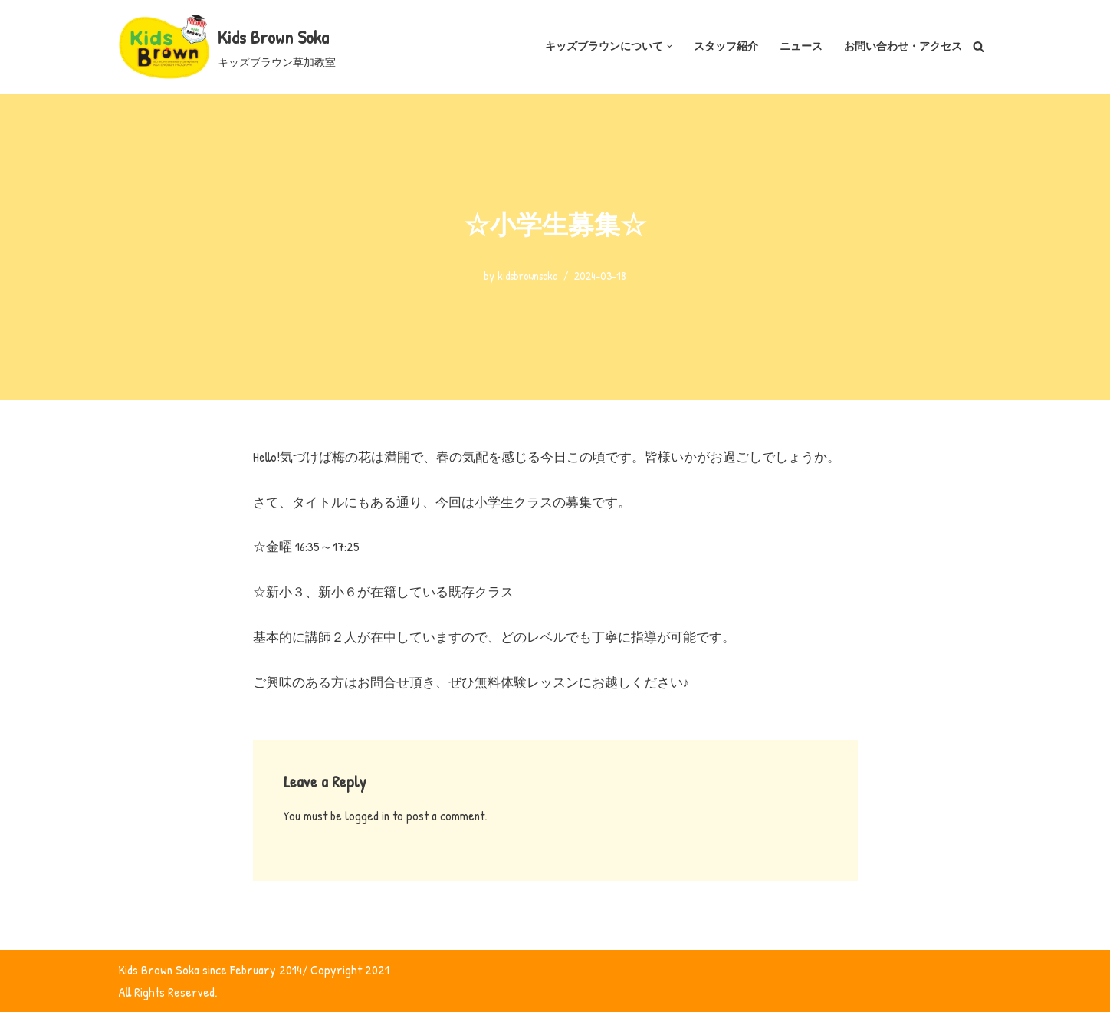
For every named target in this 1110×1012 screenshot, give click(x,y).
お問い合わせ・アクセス (903, 46)
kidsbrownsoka (527, 276)
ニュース (801, 46)
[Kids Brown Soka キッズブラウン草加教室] (227, 47)
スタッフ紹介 (726, 46)
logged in (367, 815)
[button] (669, 46)
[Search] (978, 46)
